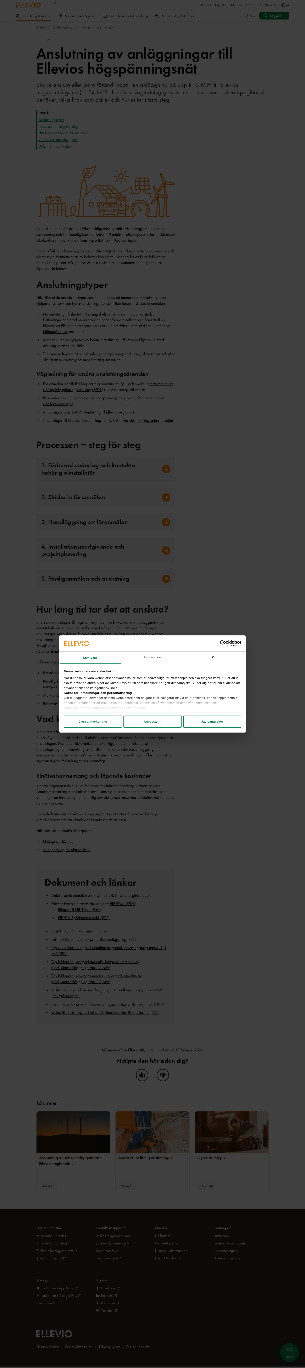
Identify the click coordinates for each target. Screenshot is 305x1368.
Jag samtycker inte (93, 721)
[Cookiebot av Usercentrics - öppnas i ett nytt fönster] (223, 643)
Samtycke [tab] (90, 658)
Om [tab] (214, 657)
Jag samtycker (212, 721)
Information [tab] (152, 657)
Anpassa (153, 721)
